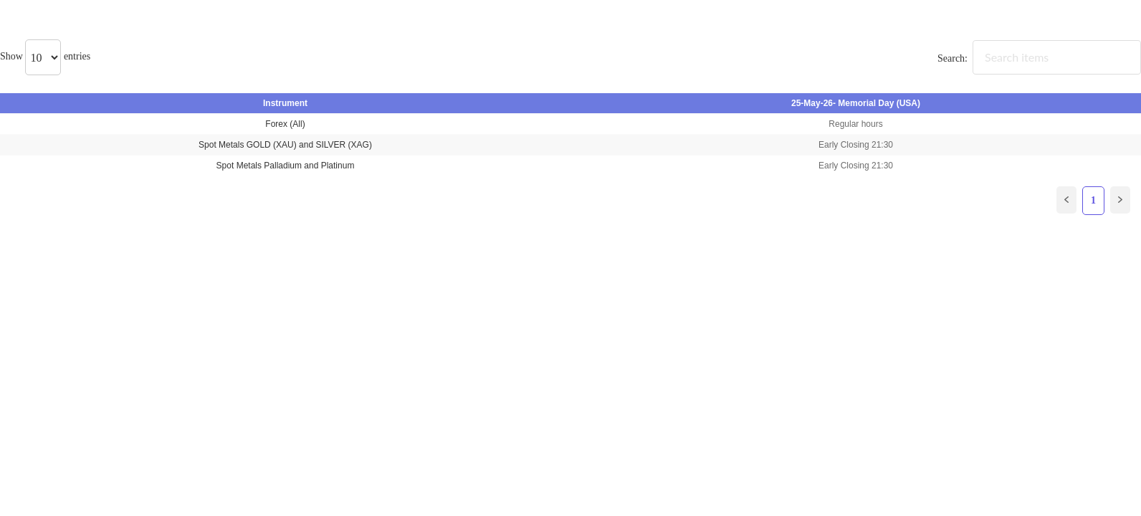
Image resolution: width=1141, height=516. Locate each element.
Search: (1039, 58)
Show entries (45, 56)
